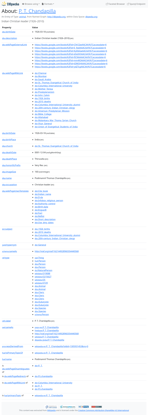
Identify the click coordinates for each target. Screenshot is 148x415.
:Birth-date (41, 206)
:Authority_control (45, 203)
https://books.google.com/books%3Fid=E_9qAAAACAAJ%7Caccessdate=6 (70, 47)
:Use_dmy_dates (44, 222)
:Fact (38, 213)
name (7, 178)
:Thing (39, 257)
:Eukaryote (42, 301)
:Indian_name (43, 194)
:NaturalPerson (43, 270)
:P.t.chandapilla (44, 376)
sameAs (9, 251)
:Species (40, 308)
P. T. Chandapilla (37, 10)
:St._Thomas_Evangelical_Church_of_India (56, 82)
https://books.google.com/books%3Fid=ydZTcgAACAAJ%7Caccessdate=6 (70, 66)
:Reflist (39, 216)
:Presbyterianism (44, 92)
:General (40, 244)
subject (7, 229)
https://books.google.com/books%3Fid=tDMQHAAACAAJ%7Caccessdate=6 (71, 63)
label (6, 320)
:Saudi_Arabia (43, 79)
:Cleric (39, 292)
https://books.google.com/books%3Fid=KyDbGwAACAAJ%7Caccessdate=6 (71, 50)
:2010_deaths (43, 101)
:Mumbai (41, 76)
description (9, 38)
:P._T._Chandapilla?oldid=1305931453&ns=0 (61, 346)
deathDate (9, 152)
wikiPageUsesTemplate (15, 191)
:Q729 (41, 282)
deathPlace (9, 158)
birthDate (8, 31)
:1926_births (42, 98)
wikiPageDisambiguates (15, 368)
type (5, 257)
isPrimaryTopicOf (12, 352)
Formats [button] (47, 3)
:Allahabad (41, 117)
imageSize (9, 171)
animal (22, 16)
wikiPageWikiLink (12, 73)
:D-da (39, 197)
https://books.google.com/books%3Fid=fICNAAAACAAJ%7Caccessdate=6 (70, 57)
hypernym (9, 244)
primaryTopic (12, 395)
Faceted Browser (115, 3)
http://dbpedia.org (56, 16)
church (7, 146)
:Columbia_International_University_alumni (57, 104)
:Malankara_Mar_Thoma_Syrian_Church (55, 120)
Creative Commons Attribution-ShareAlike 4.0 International (103, 410)
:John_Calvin (42, 95)
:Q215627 (43, 276)
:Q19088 (42, 273)
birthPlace (9, 139)
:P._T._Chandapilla (49, 352)
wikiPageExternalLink (14, 44)
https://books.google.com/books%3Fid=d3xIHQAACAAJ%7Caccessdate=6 (70, 54)
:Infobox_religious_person (49, 200)
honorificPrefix (11, 165)
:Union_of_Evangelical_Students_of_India (56, 126)
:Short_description (45, 219)
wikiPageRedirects (15, 376)
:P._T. (38, 365)
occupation (9, 184)
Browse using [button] (30, 3)
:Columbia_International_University (53, 85)
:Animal (40, 286)
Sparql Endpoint (136, 3)
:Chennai (40, 73)
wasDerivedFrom (12, 346)
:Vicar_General (43, 123)
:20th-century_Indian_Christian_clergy (55, 107)
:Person (40, 260)
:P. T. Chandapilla (47, 327)
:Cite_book (41, 191)
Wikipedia (51, 410)
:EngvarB (40, 209)
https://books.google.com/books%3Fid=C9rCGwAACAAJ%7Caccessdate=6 (71, 44)
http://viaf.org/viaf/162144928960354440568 (57, 251)
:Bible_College (43, 114)
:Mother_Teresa (44, 88)
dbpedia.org (91, 16)
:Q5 (40, 279)
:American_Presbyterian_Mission (52, 110)
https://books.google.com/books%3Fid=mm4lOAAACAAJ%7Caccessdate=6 (71, 60)
